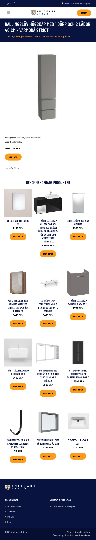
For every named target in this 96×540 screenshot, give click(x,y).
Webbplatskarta (82, 535)
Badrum (20, 137)
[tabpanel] (48, 87)
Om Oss (10, 516)
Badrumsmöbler (33, 137)
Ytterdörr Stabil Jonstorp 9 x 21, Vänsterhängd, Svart (78, 374)
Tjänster (11, 511)
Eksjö (66, 3)
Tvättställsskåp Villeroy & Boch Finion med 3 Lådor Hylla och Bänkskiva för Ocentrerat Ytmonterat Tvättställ (48, 231)
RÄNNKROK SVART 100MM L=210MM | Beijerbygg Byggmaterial (18, 444)
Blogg (10, 522)
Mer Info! (13, 157)
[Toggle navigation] (8, 12)
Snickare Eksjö (14, 506)
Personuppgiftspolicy (63, 535)
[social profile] (14, 3)
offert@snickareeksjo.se (80, 3)
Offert (84, 13)
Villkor (87, 532)
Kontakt (78, 532)
